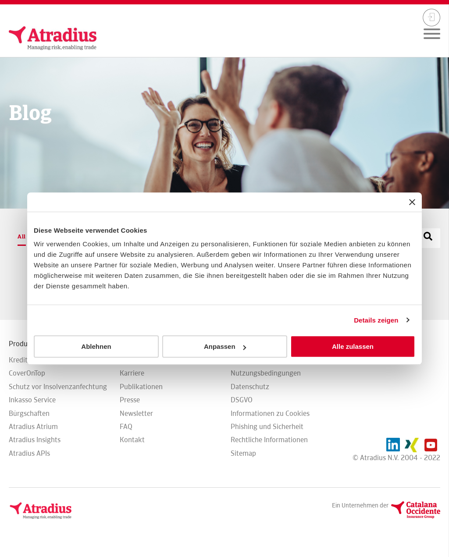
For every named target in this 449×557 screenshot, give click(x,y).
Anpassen (225, 346)
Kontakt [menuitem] (132, 439)
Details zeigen (376, 320)
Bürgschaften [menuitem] (29, 413)
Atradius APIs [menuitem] (29, 453)
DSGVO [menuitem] (242, 399)
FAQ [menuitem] (126, 426)
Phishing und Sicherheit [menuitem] (267, 426)
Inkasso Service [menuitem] (32, 399)
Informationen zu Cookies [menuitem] (270, 413)
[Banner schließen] (412, 202)
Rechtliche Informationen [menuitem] (269, 439)
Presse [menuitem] (130, 399)
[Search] (428, 237)
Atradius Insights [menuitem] (35, 439)
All (22, 236)
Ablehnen (96, 346)
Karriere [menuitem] (132, 373)
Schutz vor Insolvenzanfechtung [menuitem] (58, 386)
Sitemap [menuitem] (243, 453)
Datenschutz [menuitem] (250, 386)
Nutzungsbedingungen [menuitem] (266, 373)
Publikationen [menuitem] (141, 386)
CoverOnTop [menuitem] (27, 373)
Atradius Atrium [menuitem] (33, 426)
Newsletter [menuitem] (136, 413)
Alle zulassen (353, 346)
